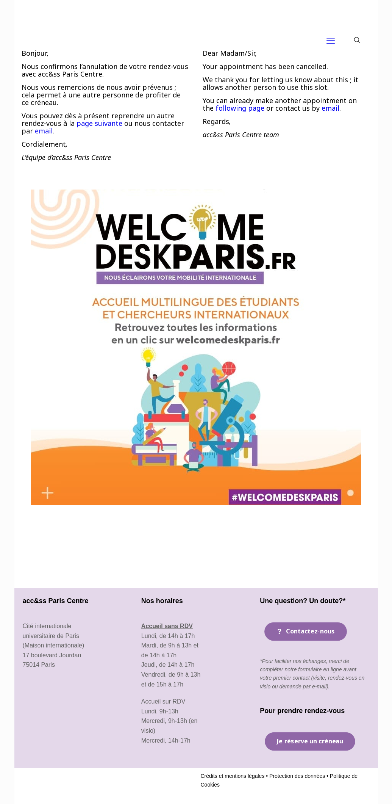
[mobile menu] (330, 40)
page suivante (99, 123)
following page (240, 108)
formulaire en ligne (320, 669)
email (44, 130)
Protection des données (296, 776)
